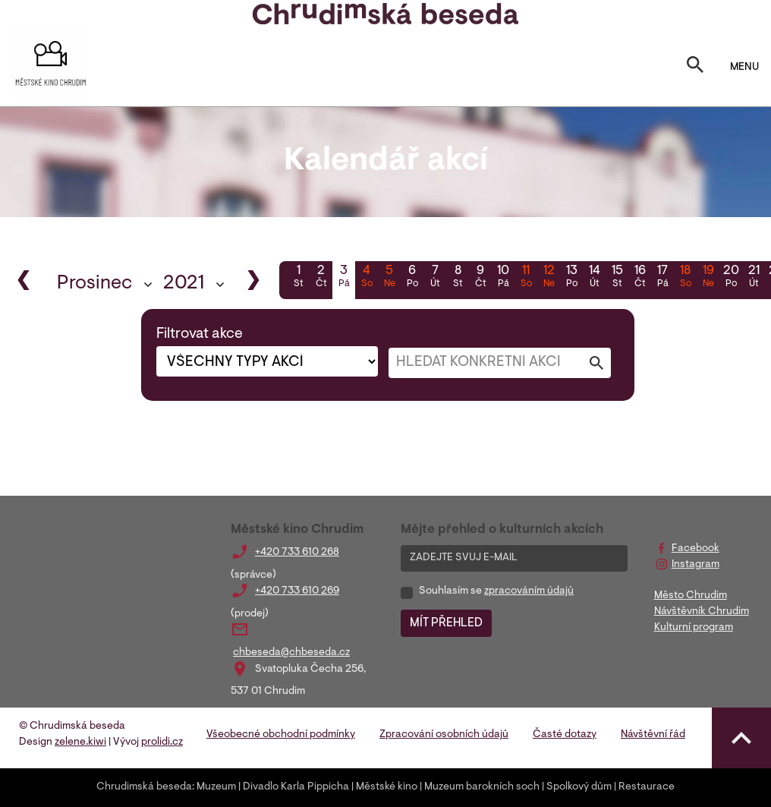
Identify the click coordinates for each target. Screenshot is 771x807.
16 (639, 278)
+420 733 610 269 (297, 591)
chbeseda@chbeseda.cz (291, 653)
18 (685, 278)
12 (548, 278)
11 (526, 278)
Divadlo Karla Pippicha (296, 787)
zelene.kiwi (80, 742)
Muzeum (216, 787)
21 (753, 278)
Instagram (695, 565)
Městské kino (386, 787)
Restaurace (646, 787)
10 (503, 278)
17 (662, 278)
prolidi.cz (162, 742)
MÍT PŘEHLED (446, 623)
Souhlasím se (496, 591)
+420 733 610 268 (297, 552)
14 (594, 278)
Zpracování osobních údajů (443, 735)
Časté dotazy (564, 735)
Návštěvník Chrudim (701, 612)
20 (730, 278)
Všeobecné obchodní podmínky (280, 735)
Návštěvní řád (653, 735)
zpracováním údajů (529, 591)
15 (617, 278)
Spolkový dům (579, 787)
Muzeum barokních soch (482, 787)
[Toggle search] (695, 67)
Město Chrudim (690, 596)
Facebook (695, 549)
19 (708, 278)
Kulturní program (693, 628)
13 (571, 278)
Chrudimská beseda (144, 787)
